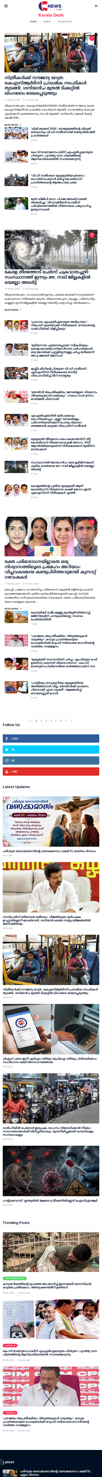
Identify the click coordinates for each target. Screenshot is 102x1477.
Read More (13, 125)
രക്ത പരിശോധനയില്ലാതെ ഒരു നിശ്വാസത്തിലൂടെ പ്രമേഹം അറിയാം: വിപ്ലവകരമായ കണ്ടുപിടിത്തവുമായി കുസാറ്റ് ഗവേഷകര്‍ (50, 569)
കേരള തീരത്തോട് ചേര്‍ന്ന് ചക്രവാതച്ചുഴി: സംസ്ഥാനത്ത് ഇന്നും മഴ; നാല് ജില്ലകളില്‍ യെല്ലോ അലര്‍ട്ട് (47, 277)
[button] (10, 6)
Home (33, 21)
